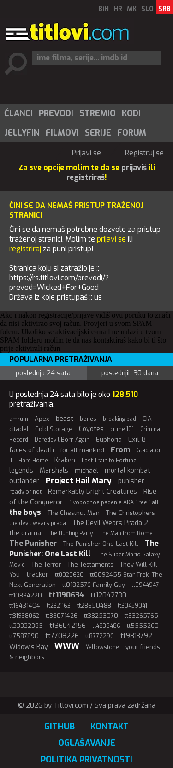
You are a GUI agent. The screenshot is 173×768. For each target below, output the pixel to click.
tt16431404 (24, 605)
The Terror (46, 564)
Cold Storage (53, 429)
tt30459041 (132, 605)
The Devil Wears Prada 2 (110, 523)
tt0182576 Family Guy (93, 585)
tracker (37, 574)
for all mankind (82, 450)
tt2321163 (59, 605)
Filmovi (62, 132)
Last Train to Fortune (109, 460)
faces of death (31, 450)
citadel (19, 429)
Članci (18, 113)
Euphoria (109, 439)
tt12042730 (108, 595)
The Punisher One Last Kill (100, 544)
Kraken (64, 460)
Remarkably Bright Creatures (92, 491)
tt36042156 (67, 625)
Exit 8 (137, 439)
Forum (131, 132)
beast (64, 418)
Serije (98, 132)
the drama (25, 533)
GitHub (59, 726)
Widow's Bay (28, 647)
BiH (103, 9)
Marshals (54, 470)
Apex (42, 419)
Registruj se (144, 153)
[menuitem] (18, 113)
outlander (24, 480)
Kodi (131, 113)
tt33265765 (141, 616)
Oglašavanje (86, 743)
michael (86, 470)
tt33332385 (26, 626)
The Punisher (33, 543)
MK (132, 9)
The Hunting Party (70, 533)
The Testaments (90, 564)
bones (88, 419)
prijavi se (111, 239)
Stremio (97, 113)
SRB (164, 9)
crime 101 (122, 429)
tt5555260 (143, 626)
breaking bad (119, 419)
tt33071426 (62, 616)
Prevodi (56, 113)
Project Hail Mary (79, 480)
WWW (66, 646)
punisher (131, 481)
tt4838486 (106, 626)
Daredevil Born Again (62, 439)
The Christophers (130, 513)
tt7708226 (62, 636)
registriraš (85, 177)
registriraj (25, 249)
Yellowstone (102, 647)
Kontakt (109, 726)
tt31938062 (24, 616)
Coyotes (91, 429)
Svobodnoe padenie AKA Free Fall (114, 502)
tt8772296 (99, 636)
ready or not (25, 492)
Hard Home (33, 460)
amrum (18, 419)
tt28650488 (94, 605)
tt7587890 (24, 636)
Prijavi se (86, 153)
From (120, 450)
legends (21, 470)
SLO (147, 9)
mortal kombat (127, 470)
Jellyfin (22, 132)
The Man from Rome (126, 533)
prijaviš (134, 167)
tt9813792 (136, 636)
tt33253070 (101, 616)
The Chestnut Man (74, 513)
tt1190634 (66, 595)
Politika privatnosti (86, 759)
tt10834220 (25, 595)
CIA (147, 419)
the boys (25, 512)
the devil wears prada (37, 523)
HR (117, 9)
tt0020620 (69, 575)
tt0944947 (145, 585)
